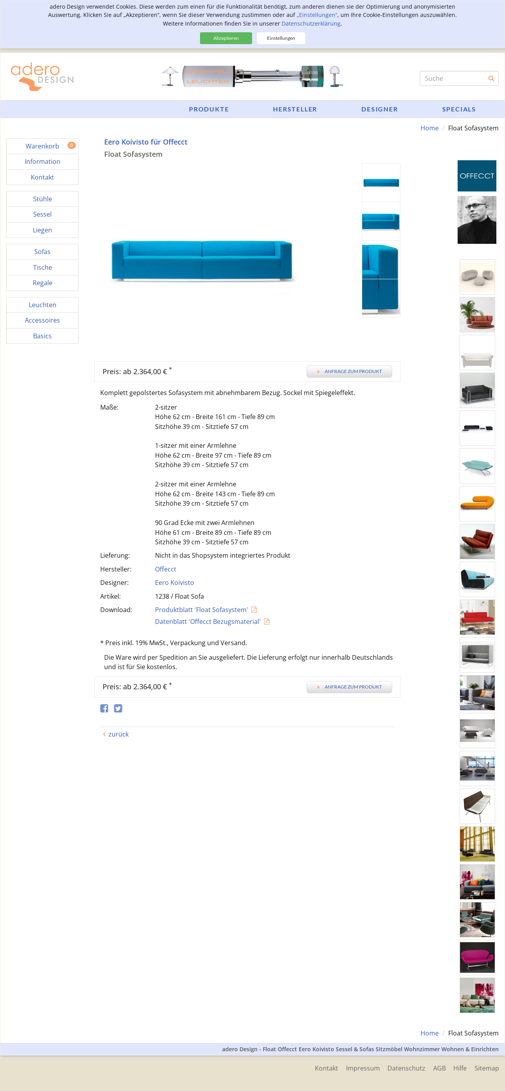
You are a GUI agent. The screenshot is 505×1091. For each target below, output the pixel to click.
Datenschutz (406, 1068)
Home (430, 128)
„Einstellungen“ (317, 15)
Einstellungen (281, 38)
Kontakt (325, 1068)
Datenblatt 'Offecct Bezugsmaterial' (208, 621)
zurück (118, 734)
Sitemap (487, 1068)
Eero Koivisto (174, 582)
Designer (379, 109)
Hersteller (295, 109)
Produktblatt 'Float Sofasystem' (201, 609)
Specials (459, 109)
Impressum (362, 1068)
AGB (439, 1068)
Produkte (209, 109)
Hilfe (460, 1068)
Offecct (165, 569)
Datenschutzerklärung (311, 23)
